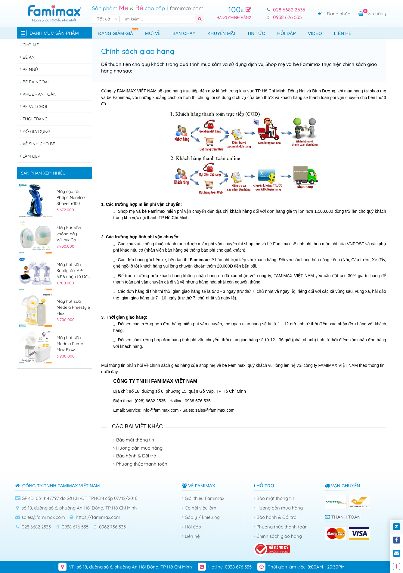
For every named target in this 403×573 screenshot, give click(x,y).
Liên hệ (342, 33)
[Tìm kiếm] (158, 18)
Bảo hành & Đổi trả (136, 456)
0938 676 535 (287, 17)
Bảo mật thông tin (135, 440)
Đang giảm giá (118, 32)
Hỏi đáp (286, 33)
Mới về (152, 33)
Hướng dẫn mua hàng (139, 448)
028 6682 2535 (289, 10)
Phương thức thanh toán (141, 464)
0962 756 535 (112, 527)
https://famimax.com (98, 517)
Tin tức (256, 33)
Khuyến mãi (221, 33)
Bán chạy (184, 33)
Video (315, 33)
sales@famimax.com (43, 517)
